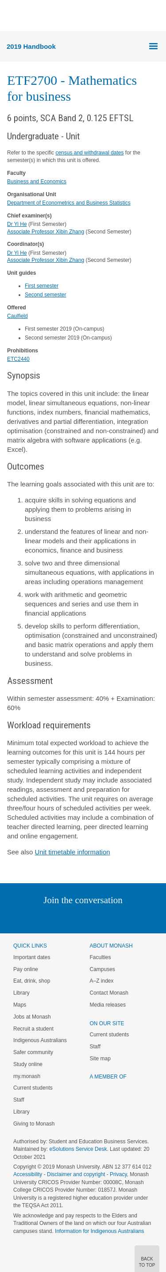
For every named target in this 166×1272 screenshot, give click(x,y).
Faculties (100, 957)
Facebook (74, 918)
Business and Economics (36, 181)
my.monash (26, 1076)
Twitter (57, 918)
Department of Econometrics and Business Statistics (69, 203)
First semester (41, 286)
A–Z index (102, 981)
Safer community (33, 1052)
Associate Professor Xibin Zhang (45, 232)
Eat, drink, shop (31, 981)
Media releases (108, 1005)
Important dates (31, 957)
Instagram (20, 918)
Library (21, 993)
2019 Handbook (31, 46)
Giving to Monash (33, 1124)
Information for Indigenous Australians (99, 1231)
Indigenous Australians (40, 1040)
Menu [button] (11, 16)
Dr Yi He (17, 224)
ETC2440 (18, 359)
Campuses (102, 969)
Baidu (144, 918)
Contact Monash (109, 993)
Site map (100, 1058)
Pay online (25, 969)
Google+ (89, 918)
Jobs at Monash (32, 1017)
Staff (18, 1100)
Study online (27, 1064)
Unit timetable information (72, 852)
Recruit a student (33, 1029)
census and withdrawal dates (89, 153)
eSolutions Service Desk (78, 1149)
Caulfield (17, 316)
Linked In (38, 918)
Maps (19, 1005)
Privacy (118, 1174)
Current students (33, 1088)
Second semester (45, 295)
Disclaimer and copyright (76, 1174)
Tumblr (107, 918)
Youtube (125, 918)
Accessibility (27, 1174)
